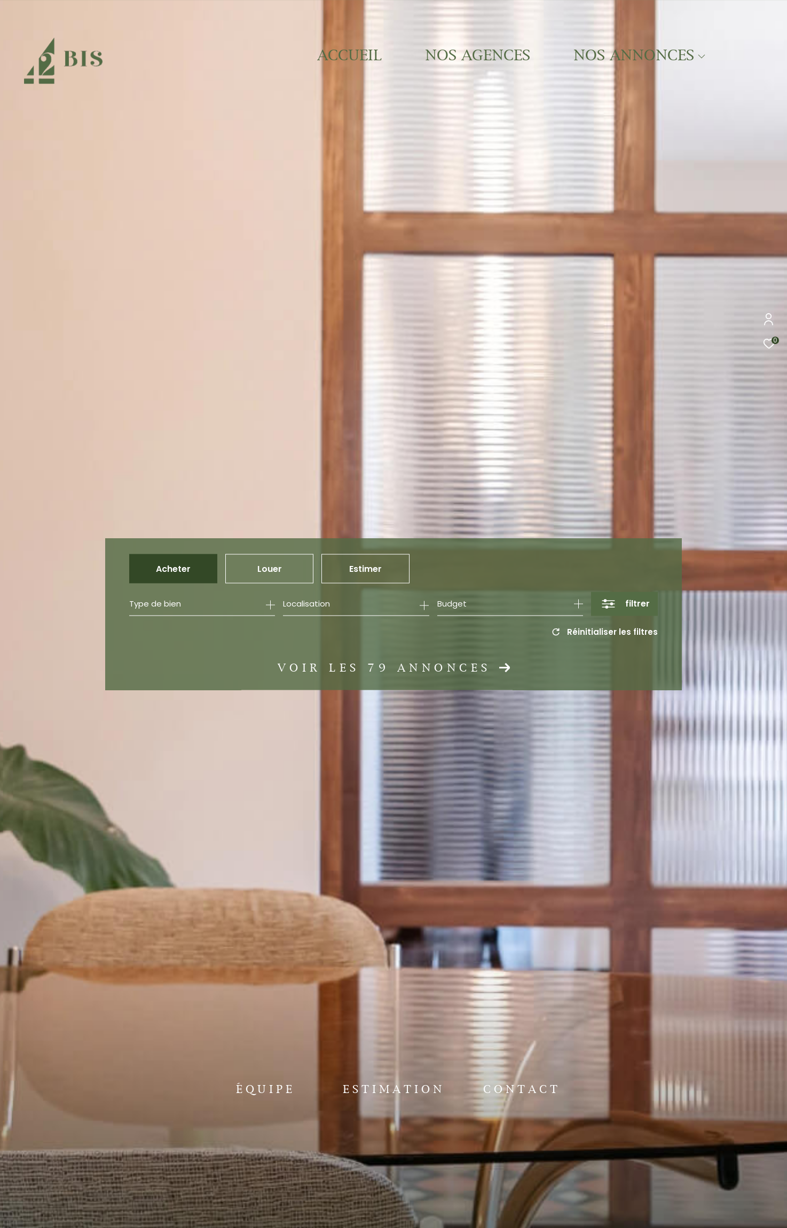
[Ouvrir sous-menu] (701, 57)
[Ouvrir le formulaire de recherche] (624, 604)
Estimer (365, 568)
